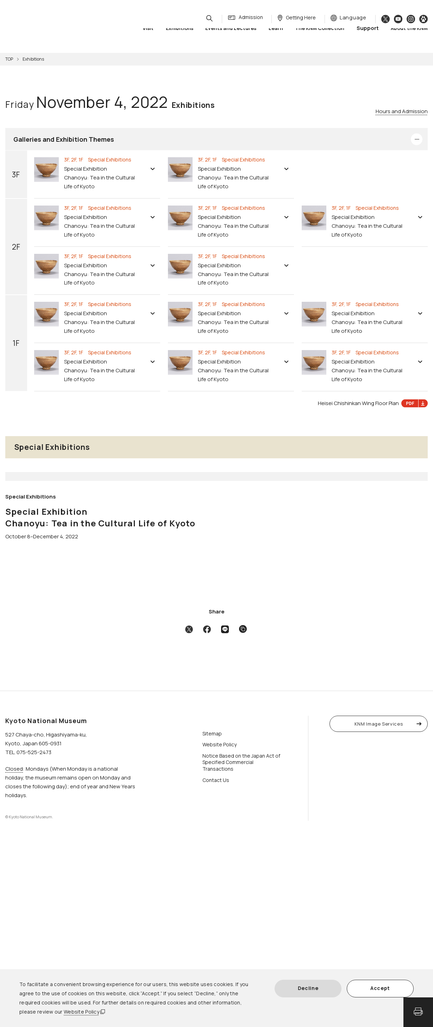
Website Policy (81, 1011)
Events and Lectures (230, 35)
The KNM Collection (319, 35)
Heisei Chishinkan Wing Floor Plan (373, 403)
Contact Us (215, 961)
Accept (380, 988)
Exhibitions (179, 35)
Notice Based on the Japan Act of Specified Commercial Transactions (241, 944)
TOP (9, 59)
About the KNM (409, 35)
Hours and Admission (402, 111)
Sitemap (212, 915)
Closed (14, 950)
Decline (308, 988)
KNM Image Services (378, 905)
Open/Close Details (416, 139)
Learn (276, 35)
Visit (148, 35)
